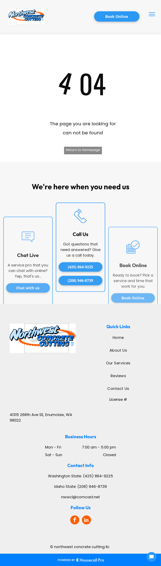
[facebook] (74, 520)
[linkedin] (86, 520)
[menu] (152, 14)
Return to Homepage (83, 150)
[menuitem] (118, 337)
